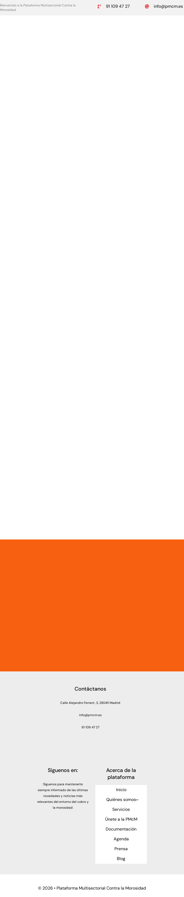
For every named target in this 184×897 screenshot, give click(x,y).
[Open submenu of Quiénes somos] (137, 799)
